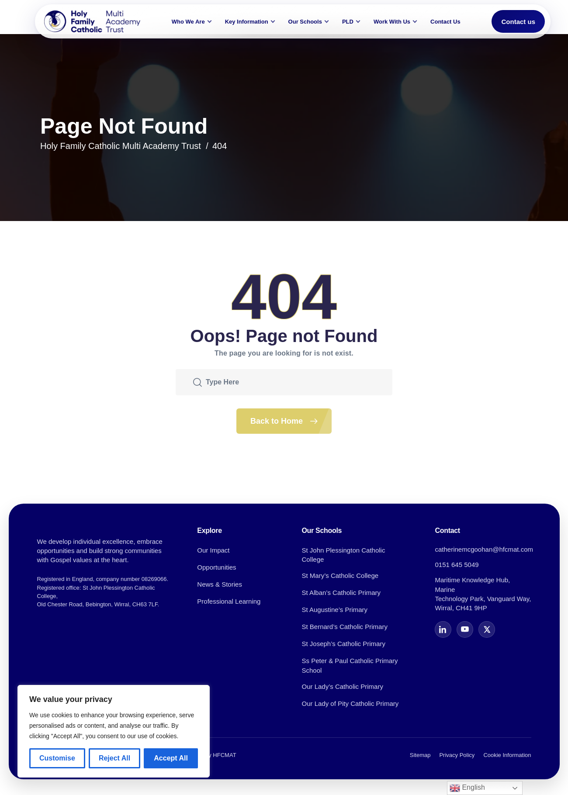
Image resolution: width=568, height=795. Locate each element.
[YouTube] (465, 629)
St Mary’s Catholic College (339, 575)
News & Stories (219, 584)
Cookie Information (507, 755)
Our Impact (213, 550)
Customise (57, 758)
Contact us (518, 21)
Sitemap (420, 755)
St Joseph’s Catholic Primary (343, 643)
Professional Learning (228, 601)
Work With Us (392, 21)
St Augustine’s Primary (334, 609)
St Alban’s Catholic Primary (341, 592)
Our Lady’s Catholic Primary (342, 686)
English (467, 788)
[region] (113, 731)
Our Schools (305, 21)
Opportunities (216, 567)
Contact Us (445, 21)
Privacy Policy (456, 755)
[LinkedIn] (443, 629)
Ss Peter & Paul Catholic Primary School (349, 665)
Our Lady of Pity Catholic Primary (349, 703)
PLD (347, 21)
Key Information (246, 21)
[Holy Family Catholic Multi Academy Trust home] (92, 21)
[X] (486, 629)
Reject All (114, 758)
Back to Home (291, 421)
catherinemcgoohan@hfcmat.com (484, 549)
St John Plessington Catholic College (343, 554)
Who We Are (188, 21)
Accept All (171, 758)
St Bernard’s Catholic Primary (344, 626)
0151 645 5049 (456, 564)
